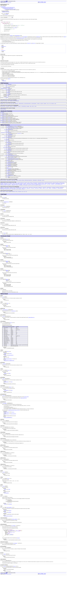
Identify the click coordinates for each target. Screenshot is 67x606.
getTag (20, 192)
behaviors (11, 112)
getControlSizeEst (3, 192)
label (13, 109)
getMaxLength (9, 192)
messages (28, 112)
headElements (15, 112)
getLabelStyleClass (41, 195)
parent (33, 112)
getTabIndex (5, 196)
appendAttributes (12, 200)
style (7, 103)
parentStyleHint (33, 109)
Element (15, 133)
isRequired (39, 196)
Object (12, 187)
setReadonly (9, 197)
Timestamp (4, 157)
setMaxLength (35, 192)
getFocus (16, 195)
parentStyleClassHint (27, 109)
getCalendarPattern (9, 137)
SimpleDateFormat (3, 93)
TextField (6, 14)
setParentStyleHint (4, 197)
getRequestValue (61, 195)
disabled (2, 109)
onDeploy (40, 201)
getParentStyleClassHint (48, 195)
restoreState (63, 196)
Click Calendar (25, 39)
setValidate (36, 197)
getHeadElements (9, 146)
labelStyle (16, 109)
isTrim (43, 196)
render (7, 167)
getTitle (14, 196)
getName (2, 201)
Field (14, 108)
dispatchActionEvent (19, 200)
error (5, 109)
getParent (8, 201)
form (9, 109)
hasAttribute (19, 201)
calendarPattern (9, 88)
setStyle (8, 183)
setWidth (39, 197)
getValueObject (6, 404)
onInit (47, 201)
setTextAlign (25, 197)
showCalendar (8, 99)
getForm (26, 195)
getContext (44, 200)
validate (52, 109)
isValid (46, 196)
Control (14, 114)
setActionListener (8, 202)
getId (28, 195)
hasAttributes (24, 201)
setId (17, 202)
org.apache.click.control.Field (8, 8)
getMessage (53, 200)
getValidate (18, 196)
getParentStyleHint (56, 195)
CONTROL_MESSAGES (3, 115)
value (55, 109)
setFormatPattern (9, 173)
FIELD (5, 2)
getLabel (31, 195)
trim (50, 109)
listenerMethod (23, 112)
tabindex (45, 109)
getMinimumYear (9, 153)
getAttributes (35, 200)
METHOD (10, 2)
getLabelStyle (35, 195)
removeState (53, 196)
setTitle (29, 197)
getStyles (14, 201)
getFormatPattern (9, 144)
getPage (5, 201)
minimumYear (8, 97)
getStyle (8, 155)
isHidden (32, 196)
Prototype (11, 38)
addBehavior (2, 200)
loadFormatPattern (9, 164)
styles (35, 112)
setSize (43, 192)
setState (17, 197)
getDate (8, 139)
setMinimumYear (9, 176)
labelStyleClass (21, 109)
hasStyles (32, 201)
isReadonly (35, 196)
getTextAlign (10, 196)
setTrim (32, 197)
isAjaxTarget (37, 201)
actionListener (3, 112)
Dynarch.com (38, 39)
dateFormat (8, 92)
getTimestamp (8, 157)
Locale (5, 584)
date (7, 90)
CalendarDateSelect (17, 38)
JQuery (65, 39)
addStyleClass (7, 200)
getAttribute (31, 200)
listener (19, 112)
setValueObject (9, 187)
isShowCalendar (9, 160)
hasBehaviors (28, 201)
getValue (21, 196)
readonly (38, 109)
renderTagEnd (3, 202)
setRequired (13, 197)
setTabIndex (21, 197)
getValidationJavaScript (28, 192)
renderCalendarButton (10, 169)
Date (5, 90)
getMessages (62, 200)
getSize (17, 192)
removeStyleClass (60, 201)
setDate (8, 171)
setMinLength (39, 192)
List (13, 133)
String (5, 88)
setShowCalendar (9, 180)
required (41, 109)
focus (7, 109)
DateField (2, 120)
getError (8, 195)
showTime (8, 101)
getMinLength (13, 192)
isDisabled (28, 196)
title (47, 109)
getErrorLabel (12, 195)
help (11, 109)
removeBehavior (54, 201)
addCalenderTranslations (10, 135)
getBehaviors (40, 200)
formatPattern (9, 94)
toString (23, 202)
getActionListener (25, 200)
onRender (50, 201)
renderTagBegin (57, 196)
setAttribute (13, 202)
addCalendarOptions (9, 133)
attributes (7, 112)
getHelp (8, 148)
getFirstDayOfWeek (9, 142)
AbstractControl (16, 111)
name (30, 112)
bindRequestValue (3, 195)
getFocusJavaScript (21, 195)
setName (8, 178)
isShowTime (8, 162)
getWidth (25, 196)
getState (2, 196)
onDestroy (44, 201)
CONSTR (8, 2)
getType (23, 192)
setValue (8, 185)
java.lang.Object (3, 6)
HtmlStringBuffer (11, 167)
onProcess (49, 196)
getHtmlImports (49, 200)
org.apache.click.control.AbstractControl (8, 7)
